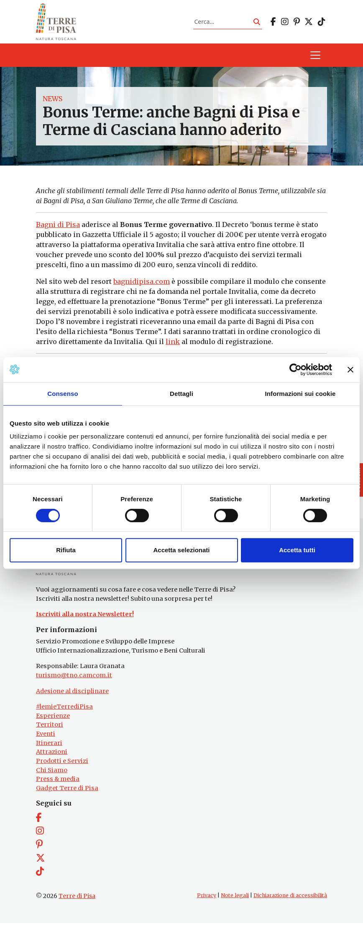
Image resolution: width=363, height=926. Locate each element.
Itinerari (49, 746)
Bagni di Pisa (58, 226)
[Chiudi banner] (350, 369)
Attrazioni (51, 754)
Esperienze (53, 718)
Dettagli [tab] (181, 393)
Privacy (206, 898)
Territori (49, 727)
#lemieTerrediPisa (64, 709)
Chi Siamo (51, 772)
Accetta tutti (297, 550)
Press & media (57, 782)
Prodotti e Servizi (62, 764)
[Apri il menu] (315, 56)
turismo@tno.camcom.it (74, 678)
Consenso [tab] (62, 393)
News (52, 100)
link (173, 343)
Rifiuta (66, 550)
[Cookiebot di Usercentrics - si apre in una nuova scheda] (295, 369)
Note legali (235, 898)
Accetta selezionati (181, 550)
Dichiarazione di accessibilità (290, 898)
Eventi (45, 736)
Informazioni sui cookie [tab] (300, 393)
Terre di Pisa (77, 899)
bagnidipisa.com (141, 283)
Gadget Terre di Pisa (67, 791)
